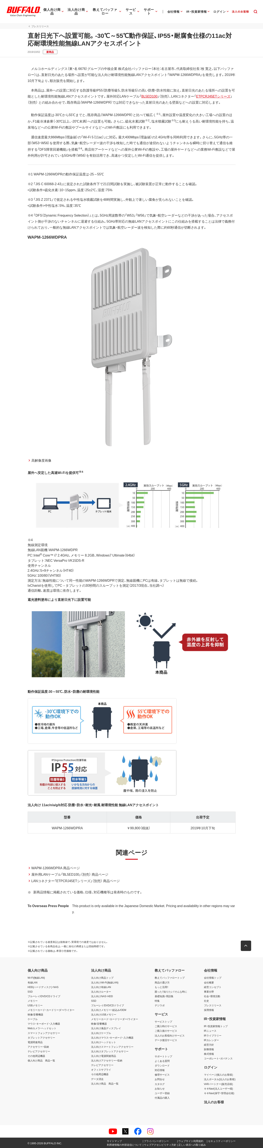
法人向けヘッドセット (103, 1042)
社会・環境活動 (212, 996)
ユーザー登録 (162, 1093)
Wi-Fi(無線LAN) (36, 977)
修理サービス (162, 1074)
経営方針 (209, 1044)
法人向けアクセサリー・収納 (106, 1060)
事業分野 (209, 991)
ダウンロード (162, 1065)
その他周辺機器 (36, 1056)
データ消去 (97, 1079)
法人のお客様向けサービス (170, 1035)
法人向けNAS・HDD (102, 996)
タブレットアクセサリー (41, 1037)
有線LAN (32, 982)
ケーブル (33, 1019)
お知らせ (160, 1088)
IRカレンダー (211, 1040)
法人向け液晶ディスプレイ (106, 1028)
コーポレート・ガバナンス (218, 1058)
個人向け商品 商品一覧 (41, 1060)
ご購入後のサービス (166, 1031)
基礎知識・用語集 (164, 996)
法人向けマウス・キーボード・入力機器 (112, 1037)
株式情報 (209, 1054)
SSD (30, 991)
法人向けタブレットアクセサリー (109, 1051)
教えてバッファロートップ (170, 977)
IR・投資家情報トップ (216, 1026)
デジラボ (160, 1005)
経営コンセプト (212, 987)
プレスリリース (212, 1005)
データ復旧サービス (166, 1040)
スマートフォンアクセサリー (44, 1033)
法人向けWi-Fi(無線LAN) (104, 982)
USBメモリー (35, 1005)
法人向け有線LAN (101, 987)
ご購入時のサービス (166, 1026)
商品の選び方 (162, 982)
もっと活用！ (161, 987)
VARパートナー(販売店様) (218, 1084)
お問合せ (160, 1079)
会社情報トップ (212, 977)
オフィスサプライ (101, 1069)
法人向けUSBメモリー (103, 1014)
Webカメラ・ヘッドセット (42, 1028)
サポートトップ (163, 1056)
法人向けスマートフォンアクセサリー (112, 1047)
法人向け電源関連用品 (103, 1056)
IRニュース (210, 1031)
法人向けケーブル (101, 1033)
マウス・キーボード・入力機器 (44, 1023)
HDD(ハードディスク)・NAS (43, 987)
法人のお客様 (214, 1101)
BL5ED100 (149, 96)
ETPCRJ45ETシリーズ (213, 96)
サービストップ (163, 1021)
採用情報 (209, 1010)
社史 (206, 1001)
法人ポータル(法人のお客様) (220, 1079)
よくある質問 (162, 1061)
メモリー (33, 1001)
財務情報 (209, 1049)
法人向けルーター (101, 991)
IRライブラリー (212, 1035)
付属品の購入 (162, 1098)
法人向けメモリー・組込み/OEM (108, 1010)
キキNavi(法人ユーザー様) (218, 1088)
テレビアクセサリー (39, 1051)
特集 (157, 1001)
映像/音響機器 (35, 1014)
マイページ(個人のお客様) (218, 1074)
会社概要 (209, 982)
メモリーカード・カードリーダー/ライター (51, 1010)
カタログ (160, 1084)
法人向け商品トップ (102, 977)
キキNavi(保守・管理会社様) (219, 1093)
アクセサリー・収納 (38, 1047)
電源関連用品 (35, 1042)
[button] (246, 946)
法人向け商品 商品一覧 (105, 1083)
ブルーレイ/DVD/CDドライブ (44, 996)
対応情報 (160, 1070)
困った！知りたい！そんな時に (171, 991)
